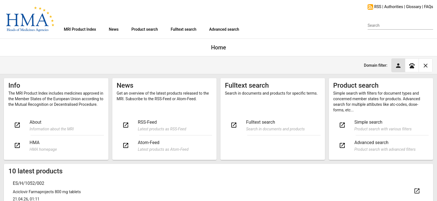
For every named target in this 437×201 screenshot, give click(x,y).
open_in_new (17, 125)
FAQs (428, 6)
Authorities (393, 6)
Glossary (413, 6)
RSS (375, 6)
